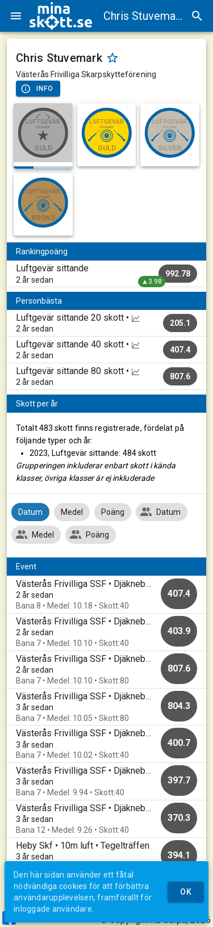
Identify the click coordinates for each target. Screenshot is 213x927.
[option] (106, 594)
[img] (61, 16)
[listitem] (106, 274)
